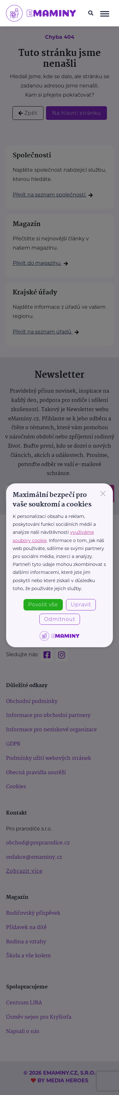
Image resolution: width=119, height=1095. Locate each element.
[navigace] (104, 13)
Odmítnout (59, 619)
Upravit (81, 605)
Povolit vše (43, 605)
